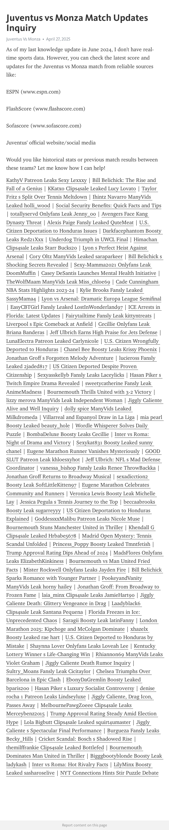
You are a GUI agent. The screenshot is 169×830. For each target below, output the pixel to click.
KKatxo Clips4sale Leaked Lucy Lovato (92, 188)
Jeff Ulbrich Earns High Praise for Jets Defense (103, 332)
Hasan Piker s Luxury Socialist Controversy (84, 688)
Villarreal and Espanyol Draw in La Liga (89, 417)
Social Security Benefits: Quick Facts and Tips (108, 205)
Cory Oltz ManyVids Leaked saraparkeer (76, 256)
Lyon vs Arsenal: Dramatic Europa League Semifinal (101, 298)
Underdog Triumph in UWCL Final (88, 239)
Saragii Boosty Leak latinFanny (98, 620)
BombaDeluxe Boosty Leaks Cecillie (68, 434)
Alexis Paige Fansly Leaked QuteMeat (90, 222)
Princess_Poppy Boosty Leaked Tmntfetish (101, 544)
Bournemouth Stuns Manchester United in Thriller (64, 527)
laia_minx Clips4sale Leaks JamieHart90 (88, 595)
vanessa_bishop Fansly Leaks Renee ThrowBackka (98, 468)
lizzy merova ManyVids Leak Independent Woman (64, 400)
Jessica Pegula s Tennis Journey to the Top (69, 502)
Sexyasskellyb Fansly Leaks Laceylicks (80, 375)
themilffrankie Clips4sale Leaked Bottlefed (55, 747)
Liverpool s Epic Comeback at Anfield (49, 324)
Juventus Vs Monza (23, 39)
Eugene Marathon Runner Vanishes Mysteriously (83, 451)
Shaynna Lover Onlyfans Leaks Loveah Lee (79, 646)
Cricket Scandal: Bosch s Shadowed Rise (85, 739)
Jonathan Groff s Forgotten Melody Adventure (59, 358)
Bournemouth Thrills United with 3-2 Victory (99, 392)
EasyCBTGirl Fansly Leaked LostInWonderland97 (66, 307)
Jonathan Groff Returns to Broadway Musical (58, 476)
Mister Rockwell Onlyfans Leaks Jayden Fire (74, 569)
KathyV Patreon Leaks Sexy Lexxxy (46, 180)
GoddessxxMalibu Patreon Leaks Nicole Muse (87, 519)
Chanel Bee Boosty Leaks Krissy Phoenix (110, 349)
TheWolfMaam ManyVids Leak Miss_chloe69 (58, 281)
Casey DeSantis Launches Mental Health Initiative (98, 273)
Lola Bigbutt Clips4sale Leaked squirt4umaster (77, 722)
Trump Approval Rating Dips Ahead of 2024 (57, 552)
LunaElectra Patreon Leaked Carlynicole (52, 341)
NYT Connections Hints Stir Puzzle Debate (109, 773)
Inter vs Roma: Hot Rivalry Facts (70, 764)
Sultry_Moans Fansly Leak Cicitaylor (48, 671)
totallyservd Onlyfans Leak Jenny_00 (53, 214)
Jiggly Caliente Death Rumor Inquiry (88, 663)
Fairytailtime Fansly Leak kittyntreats (108, 315)
